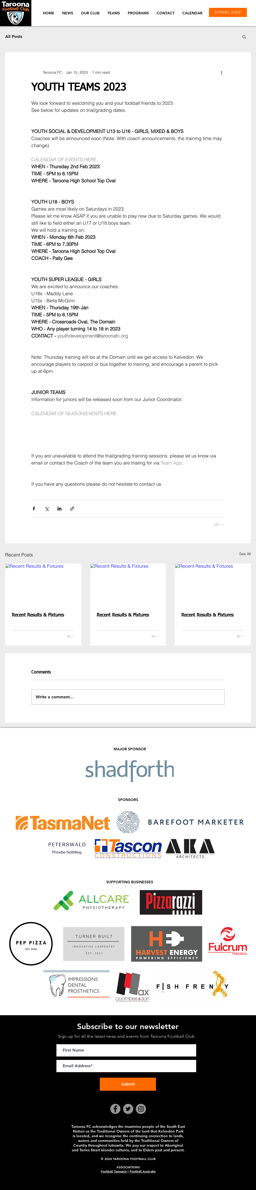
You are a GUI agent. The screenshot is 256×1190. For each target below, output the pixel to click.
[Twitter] (128, 1109)
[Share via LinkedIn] (59, 508)
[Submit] (128, 1084)
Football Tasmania (114, 1171)
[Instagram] (141, 1109)
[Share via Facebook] (33, 508)
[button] (90, 13)
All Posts (13, 36)
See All (245, 554)
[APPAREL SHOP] (228, 12)
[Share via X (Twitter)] (46, 508)
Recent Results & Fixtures (38, 615)
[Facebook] (115, 1109)
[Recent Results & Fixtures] (43, 585)
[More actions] (221, 72)
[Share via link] (72, 508)
